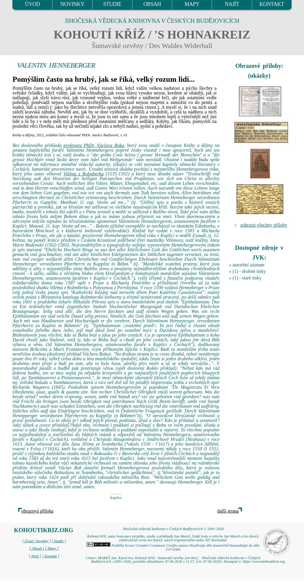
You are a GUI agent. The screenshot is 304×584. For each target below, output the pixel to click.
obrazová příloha (37, 510)
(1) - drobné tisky (249, 271)
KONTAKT (271, 4)
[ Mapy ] (52, 548)
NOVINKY (72, 4)
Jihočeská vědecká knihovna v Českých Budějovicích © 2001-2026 (173, 529)
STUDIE (112, 4)
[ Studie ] (59, 541)
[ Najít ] (35, 556)
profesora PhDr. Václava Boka (94, 145)
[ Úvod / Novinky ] (36, 541)
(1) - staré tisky (247, 277)
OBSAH (152, 4)
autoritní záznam (249, 264)
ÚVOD (32, 4)
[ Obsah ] (36, 548)
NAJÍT (232, 4)
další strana (228, 510)
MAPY (192, 4)
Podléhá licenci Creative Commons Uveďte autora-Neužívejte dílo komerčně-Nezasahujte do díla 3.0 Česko (173, 547)
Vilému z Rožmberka (83, 173)
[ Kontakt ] (50, 556)
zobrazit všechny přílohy (263, 225)
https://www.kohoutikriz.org (264, 561)
